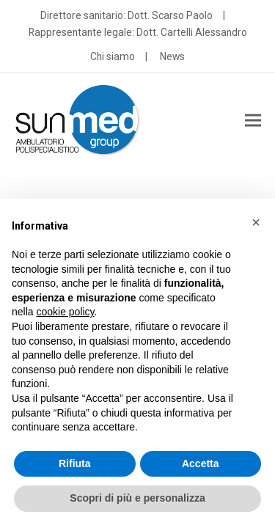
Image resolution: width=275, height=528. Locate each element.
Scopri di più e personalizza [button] (137, 498)
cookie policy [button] (65, 312)
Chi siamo (112, 56)
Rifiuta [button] (75, 463)
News (172, 56)
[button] (253, 120)
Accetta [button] (200, 463)
